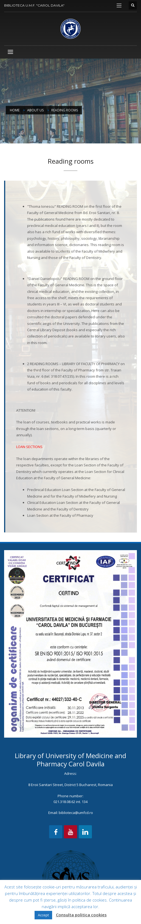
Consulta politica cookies (81, 914)
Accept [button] (43, 915)
